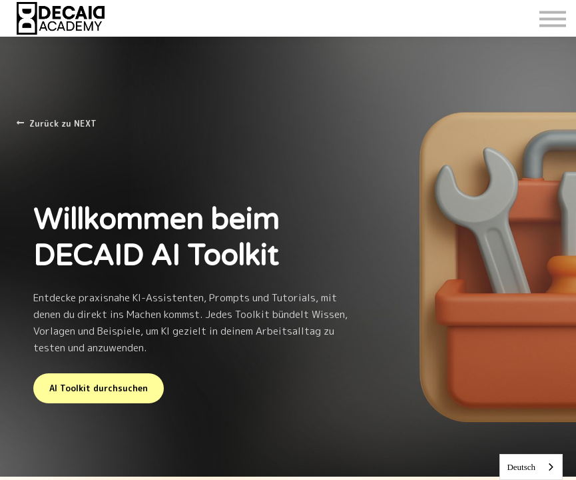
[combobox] (531, 467)
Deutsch (521, 467)
